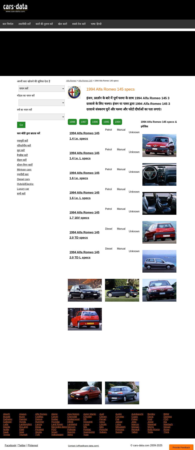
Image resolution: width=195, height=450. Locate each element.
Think (166, 432)
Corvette (119, 416)
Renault (135, 429)
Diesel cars (23, 179)
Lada (5, 424)
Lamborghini (25, 424)
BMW (166, 414)
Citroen (103, 416)
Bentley (151, 414)
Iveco (102, 421)
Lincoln (102, 424)
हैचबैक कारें (22, 155)
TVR (37, 434)
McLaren (23, 427)
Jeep (133, 421)
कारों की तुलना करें (44, 24)
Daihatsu (7, 419)
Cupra (134, 416)
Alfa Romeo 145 (85, 81)
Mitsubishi (120, 427)
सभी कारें (21, 193)
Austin (118, 414)
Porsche (103, 429)
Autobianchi (137, 414)
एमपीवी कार (23, 174)
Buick (22, 416)
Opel (21, 429)
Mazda (6, 427)
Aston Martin (89, 414)
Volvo (70, 434)
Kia (165, 421)
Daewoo (168, 416)
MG (85, 427)
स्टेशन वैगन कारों (25, 164)
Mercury (71, 427)
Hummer (39, 421)
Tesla (150, 432)
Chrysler (87, 416)
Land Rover (57, 424)
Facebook (10, 445)
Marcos (135, 424)
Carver (54, 416)
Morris (151, 427)
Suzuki (118, 432)
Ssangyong (89, 432)
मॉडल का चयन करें (26, 95)
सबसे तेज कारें (79, 24)
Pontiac (87, 429)
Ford (150, 419)
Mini (101, 427)
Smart (54, 432)
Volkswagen (57, 434)
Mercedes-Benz (59, 427)
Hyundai (55, 421)
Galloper (7, 421)
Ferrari (102, 419)
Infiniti (70, 421)
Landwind (72, 424)
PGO (53, 429)
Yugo (86, 434)
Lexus (86, 424)
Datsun (38, 419)
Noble (6, 429)
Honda (22, 421)
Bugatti (6, 416)
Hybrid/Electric (25, 184)
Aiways (22, 414)
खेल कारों (62, 24)
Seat (21, 432)
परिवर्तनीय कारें (24, 145)
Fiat (117, 419)
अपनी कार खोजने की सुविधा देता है (33, 81)
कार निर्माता (8, 24)
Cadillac (39, 416)
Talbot (134, 432)
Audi (101, 414)
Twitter (22, 445)
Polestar (71, 429)
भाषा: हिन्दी (96, 24)
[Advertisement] (97, 53)
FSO (166, 419)
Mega (38, 427)
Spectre (71, 432)
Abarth (6, 414)
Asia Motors (73, 414)
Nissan (167, 427)
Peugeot (39, 429)
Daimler (23, 419)
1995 (106, 122)
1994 (118, 122)
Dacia (150, 416)
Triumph (23, 434)
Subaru (103, 432)
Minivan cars (24, 169)
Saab (5, 432)
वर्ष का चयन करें (24, 109)
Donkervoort (73, 419)
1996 (95, 122)
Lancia (38, 424)
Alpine (54, 414)
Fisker (134, 419)
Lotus (118, 424)
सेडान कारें (22, 160)
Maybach (168, 424)
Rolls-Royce (154, 429)
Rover (167, 429)
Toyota (6, 434)
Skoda (38, 432)
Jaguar (118, 421)
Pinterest (33, 445)
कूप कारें (21, 150)
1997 (84, 122)
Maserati (152, 424)
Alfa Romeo (71, 81)
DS (84, 419)
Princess (119, 429)
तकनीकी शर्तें (24, 24)
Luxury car (23, 189)
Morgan (135, 427)
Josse (150, 421)
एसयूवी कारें (22, 140)
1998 (72, 122)
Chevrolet (72, 416)
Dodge (54, 419)
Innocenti (88, 421)
